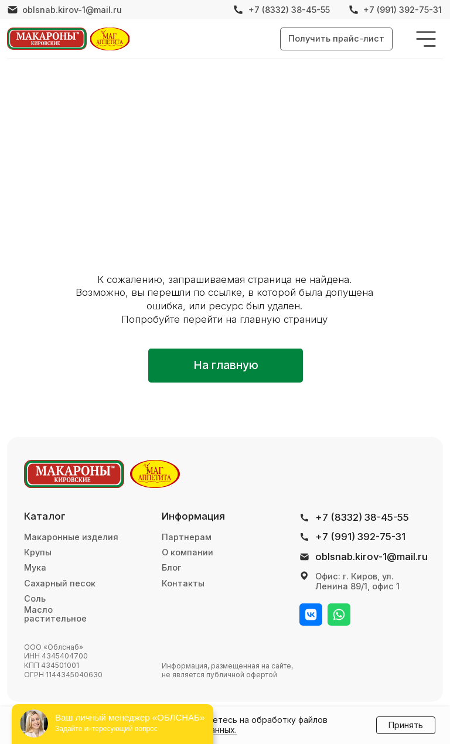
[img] (47, 39)
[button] (336, 39)
